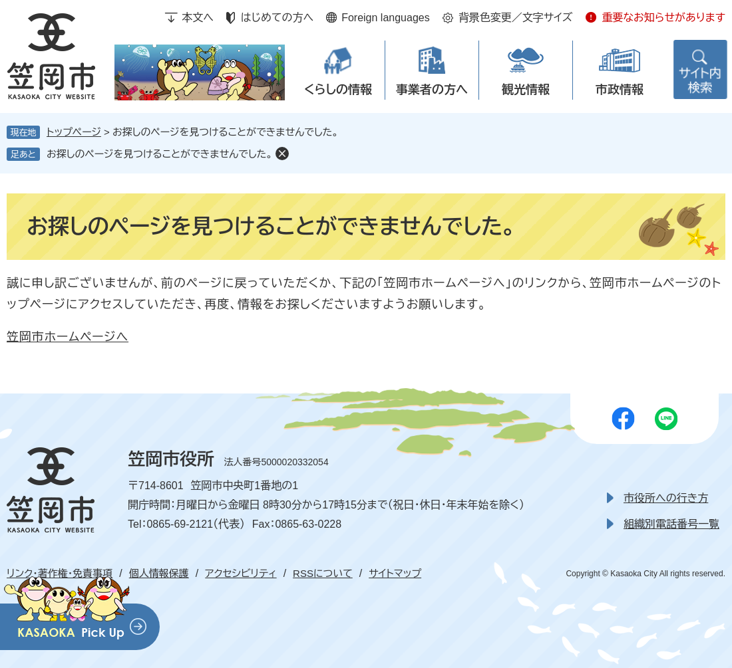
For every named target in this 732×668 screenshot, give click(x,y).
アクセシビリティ (240, 573)
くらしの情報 (338, 89)
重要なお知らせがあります (663, 17)
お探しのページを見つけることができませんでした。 (159, 154)
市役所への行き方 (666, 498)
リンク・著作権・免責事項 (59, 573)
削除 (282, 153)
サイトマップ (395, 573)
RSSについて (323, 573)
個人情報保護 (159, 573)
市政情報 (619, 89)
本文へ (198, 17)
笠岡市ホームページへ (67, 337)
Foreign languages (385, 17)
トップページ (74, 132)
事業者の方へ (432, 89)
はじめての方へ (277, 17)
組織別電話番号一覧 (671, 524)
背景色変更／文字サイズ (515, 17)
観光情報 (526, 89)
